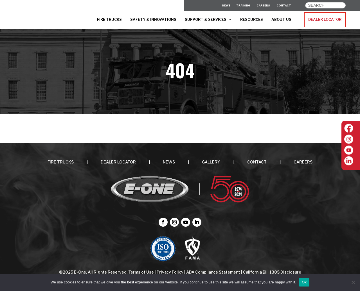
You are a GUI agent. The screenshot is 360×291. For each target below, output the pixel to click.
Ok (304, 282)
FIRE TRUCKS (109, 19)
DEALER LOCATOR (324, 19)
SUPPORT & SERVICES (208, 19)
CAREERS (263, 5)
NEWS (169, 162)
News (226, 5)
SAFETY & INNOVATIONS (153, 19)
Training (243, 5)
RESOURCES (251, 19)
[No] (353, 282)
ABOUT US (281, 19)
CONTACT (284, 5)
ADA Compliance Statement (213, 272)
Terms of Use (141, 272)
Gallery (211, 162)
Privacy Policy (170, 272)
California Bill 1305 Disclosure (272, 272)
